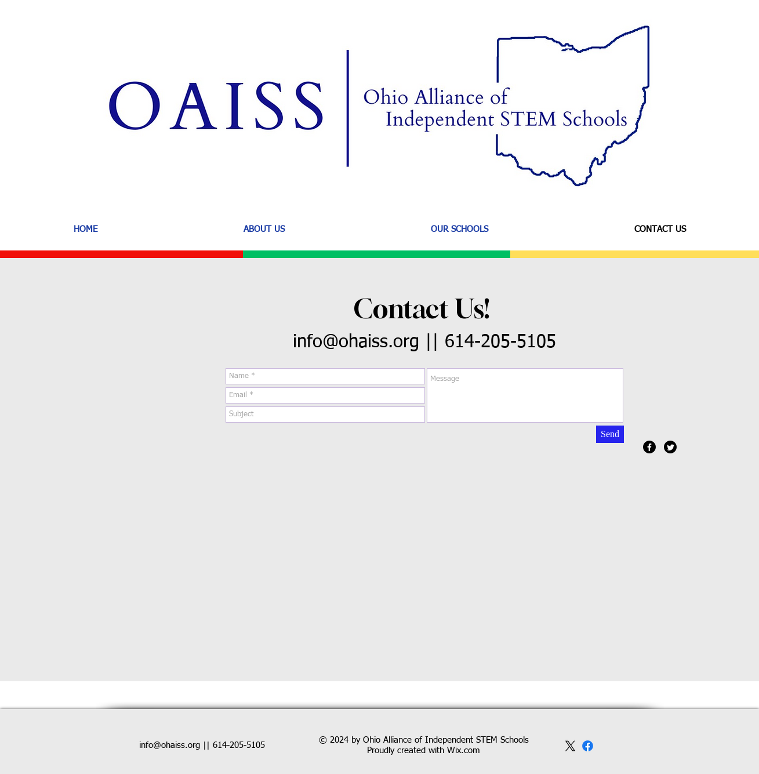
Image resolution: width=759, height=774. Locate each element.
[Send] (610, 434)
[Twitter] (670, 447)
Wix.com (463, 750)
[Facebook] (649, 447)
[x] (570, 746)
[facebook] (587, 746)
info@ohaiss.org (356, 342)
